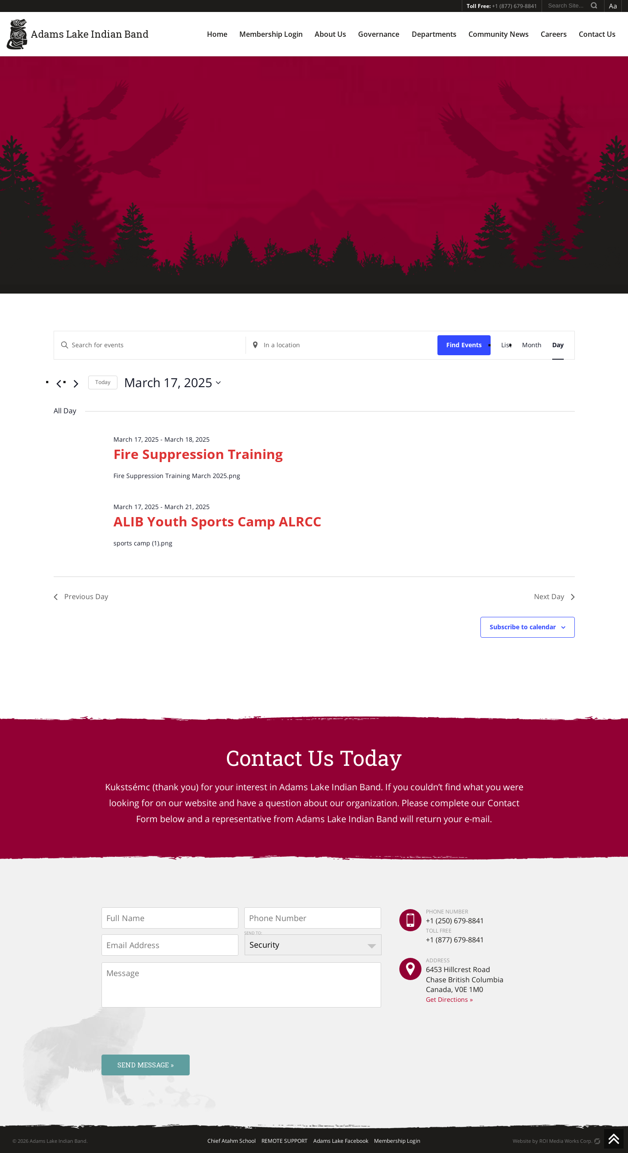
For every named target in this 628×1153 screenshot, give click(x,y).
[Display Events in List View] (506, 345)
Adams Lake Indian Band (89, 33)
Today (102, 382)
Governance (378, 34)
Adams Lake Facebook (340, 1141)
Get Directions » (449, 999)
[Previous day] (59, 384)
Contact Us (597, 34)
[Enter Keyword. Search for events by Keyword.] (150, 345)
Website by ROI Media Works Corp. (553, 1140)
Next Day (554, 596)
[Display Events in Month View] (532, 345)
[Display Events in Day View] (558, 345)
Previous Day (81, 596)
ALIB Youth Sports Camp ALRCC (217, 521)
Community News (498, 34)
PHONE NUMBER (447, 911)
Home (217, 34)
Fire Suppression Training (198, 454)
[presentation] (168, 1030)
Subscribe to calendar (523, 627)
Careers (554, 34)
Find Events (464, 345)
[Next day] (76, 384)
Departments (434, 34)
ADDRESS (438, 960)
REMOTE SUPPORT (284, 1141)
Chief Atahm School (231, 1141)
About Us (330, 34)
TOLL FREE (439, 930)
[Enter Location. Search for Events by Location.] (341, 345)
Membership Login (271, 34)
